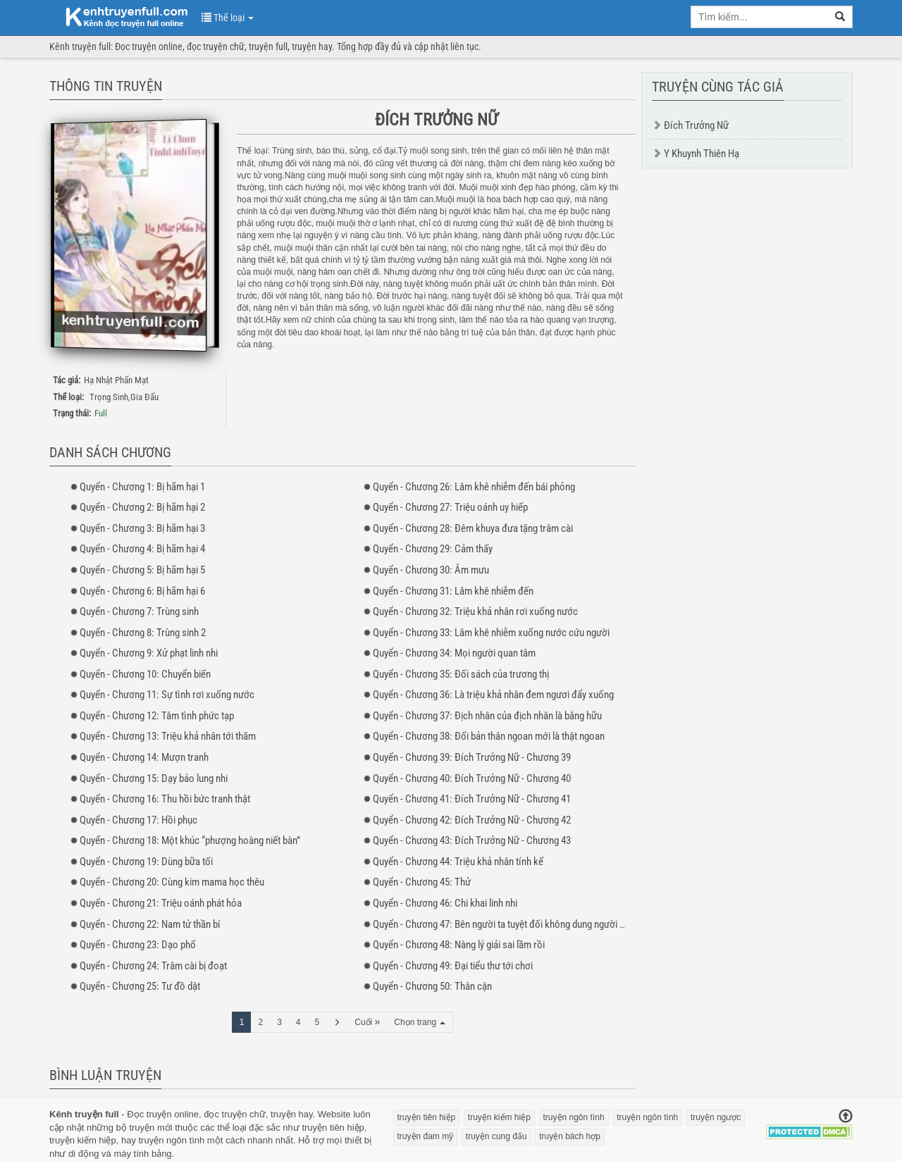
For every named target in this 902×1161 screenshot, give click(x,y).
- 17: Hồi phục (138, 820)
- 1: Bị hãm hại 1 (142, 486)
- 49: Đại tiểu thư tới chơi (453, 966)
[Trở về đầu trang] (846, 1117)
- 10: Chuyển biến (145, 674)
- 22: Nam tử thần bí (150, 924)
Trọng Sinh (108, 397)
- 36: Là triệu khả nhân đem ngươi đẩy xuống (493, 694)
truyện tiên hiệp (333, 1127)
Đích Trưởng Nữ (696, 125)
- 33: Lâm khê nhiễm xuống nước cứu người (491, 632)
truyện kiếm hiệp (82, 1140)
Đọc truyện (149, 1114)
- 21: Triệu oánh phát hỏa (161, 903)
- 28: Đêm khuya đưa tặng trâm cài (473, 528)
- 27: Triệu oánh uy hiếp (450, 507)
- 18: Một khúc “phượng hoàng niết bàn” (190, 840)
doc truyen (118, 16)
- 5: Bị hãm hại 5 (142, 570)
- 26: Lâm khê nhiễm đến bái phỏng (474, 486)
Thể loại (228, 17)
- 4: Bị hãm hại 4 (142, 548)
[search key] (760, 17)
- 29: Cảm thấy (433, 548)
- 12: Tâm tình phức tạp (157, 715)
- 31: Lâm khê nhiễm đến (453, 591)
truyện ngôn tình (172, 1140)
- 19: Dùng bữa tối (146, 861)
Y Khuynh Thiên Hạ (701, 153)
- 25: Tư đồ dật (140, 986)
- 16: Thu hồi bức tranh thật (165, 799)
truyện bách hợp (569, 1136)
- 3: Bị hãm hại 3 (142, 528)
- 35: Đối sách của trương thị (461, 674)
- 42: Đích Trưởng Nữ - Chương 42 (472, 820)
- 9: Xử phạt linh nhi (149, 653)
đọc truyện (225, 1114)
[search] (840, 17)
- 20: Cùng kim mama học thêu (172, 882)
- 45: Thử (422, 882)
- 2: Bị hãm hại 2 (142, 507)
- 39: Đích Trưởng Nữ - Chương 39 (472, 757)
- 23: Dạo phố (138, 944)
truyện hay (292, 1114)
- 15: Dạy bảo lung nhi (154, 778)
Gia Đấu (144, 397)
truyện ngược (716, 1117)
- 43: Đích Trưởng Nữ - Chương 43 (472, 840)
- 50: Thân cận (432, 986)
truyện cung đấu (496, 1136)
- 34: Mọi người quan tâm (454, 653)
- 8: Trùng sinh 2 (143, 632)
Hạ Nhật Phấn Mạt (116, 380)
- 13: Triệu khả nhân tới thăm (168, 736)
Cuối (367, 1021)
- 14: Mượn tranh (144, 757)
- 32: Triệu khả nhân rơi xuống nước (475, 611)
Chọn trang (419, 1022)
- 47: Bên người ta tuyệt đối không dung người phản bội (513, 924)
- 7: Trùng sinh (139, 611)
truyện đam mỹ (425, 1136)
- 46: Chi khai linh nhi (445, 903)
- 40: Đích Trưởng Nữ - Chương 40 (472, 778)
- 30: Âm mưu (431, 570)
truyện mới (150, 1127)
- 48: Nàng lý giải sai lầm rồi (459, 944)
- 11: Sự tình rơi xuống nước (167, 694)
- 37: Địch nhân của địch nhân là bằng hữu (487, 715)
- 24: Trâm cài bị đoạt (153, 966)
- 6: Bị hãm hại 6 (142, 591)
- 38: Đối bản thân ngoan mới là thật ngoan (489, 736)
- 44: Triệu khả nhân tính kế (458, 861)
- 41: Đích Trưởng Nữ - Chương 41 (472, 799)
